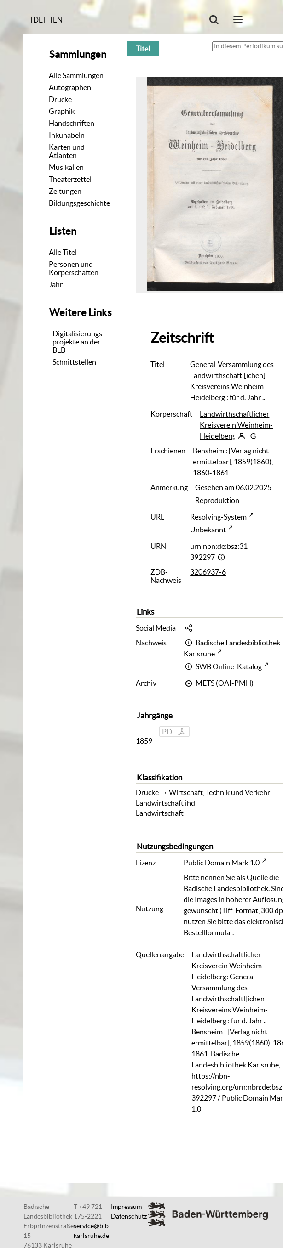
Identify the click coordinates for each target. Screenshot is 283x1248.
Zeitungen (65, 191)
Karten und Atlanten (67, 151)
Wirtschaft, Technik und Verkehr (219, 792)
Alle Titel (63, 252)
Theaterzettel (70, 179)
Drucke (60, 99)
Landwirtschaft (160, 813)
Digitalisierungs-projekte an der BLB (78, 341)
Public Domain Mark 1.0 (222, 862)
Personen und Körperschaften (73, 268)
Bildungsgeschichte (79, 203)
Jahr (56, 284)
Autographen (70, 87)
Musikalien (66, 167)
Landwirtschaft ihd (165, 803)
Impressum (126, 1206)
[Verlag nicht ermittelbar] (231, 456)
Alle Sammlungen (76, 75)
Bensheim (208, 450)
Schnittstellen (74, 362)
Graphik (62, 111)
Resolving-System (218, 517)
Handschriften (71, 123)
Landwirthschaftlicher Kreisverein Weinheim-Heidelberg (236, 425)
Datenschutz (129, 1216)
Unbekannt (208, 529)
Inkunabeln (67, 135)
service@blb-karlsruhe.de (92, 1230)
